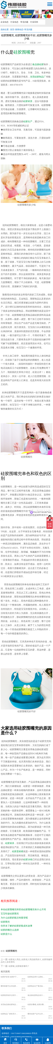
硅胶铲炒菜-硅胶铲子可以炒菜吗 (10, 977)
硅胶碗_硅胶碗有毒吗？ (19, 966)
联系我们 (7, 1017)
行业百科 (34, 22)
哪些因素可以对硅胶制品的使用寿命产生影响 (10, 984)
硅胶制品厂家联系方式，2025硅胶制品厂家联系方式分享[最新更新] (10, 1005)
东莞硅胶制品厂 (38, 77)
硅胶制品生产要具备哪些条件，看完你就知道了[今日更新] (37, 984)
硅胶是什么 (6, 934)
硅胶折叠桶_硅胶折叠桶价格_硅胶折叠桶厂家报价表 (37, 998)
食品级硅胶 (38, 64)
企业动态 (4, 22)
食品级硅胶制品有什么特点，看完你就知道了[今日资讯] (37, 991)
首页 (12, 29)
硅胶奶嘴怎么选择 (10, 930)
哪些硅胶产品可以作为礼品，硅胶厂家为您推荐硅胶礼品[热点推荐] (37, 1005)
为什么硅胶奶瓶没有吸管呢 (14, 917)
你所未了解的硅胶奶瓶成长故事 (16, 926)
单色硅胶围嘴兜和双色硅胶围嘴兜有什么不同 (23, 909)
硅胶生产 (27, 121)
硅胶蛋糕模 (17, 851)
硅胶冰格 (27, 859)
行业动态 (14, 22)
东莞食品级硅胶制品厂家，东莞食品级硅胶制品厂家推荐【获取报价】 (10, 998)
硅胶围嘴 (21, 52)
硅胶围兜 (5, 922)
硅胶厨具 (9, 843)
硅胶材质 (27, 101)
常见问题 (24, 22)
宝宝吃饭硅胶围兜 (10, 913)
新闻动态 (19, 29)
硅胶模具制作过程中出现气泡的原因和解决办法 (10, 991)
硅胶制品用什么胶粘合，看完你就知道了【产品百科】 (37, 977)
